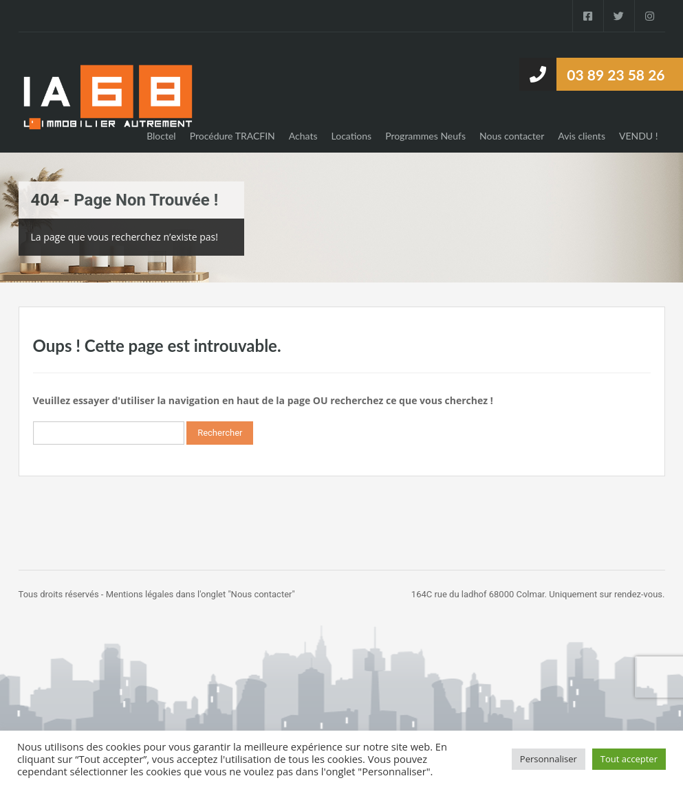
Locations (352, 136)
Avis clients (581, 136)
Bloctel (161, 136)
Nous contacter (511, 136)
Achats (303, 136)
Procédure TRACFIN (232, 136)
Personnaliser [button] (548, 759)
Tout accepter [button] (629, 759)
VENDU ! (638, 136)
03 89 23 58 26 (615, 74)
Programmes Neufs (425, 136)
